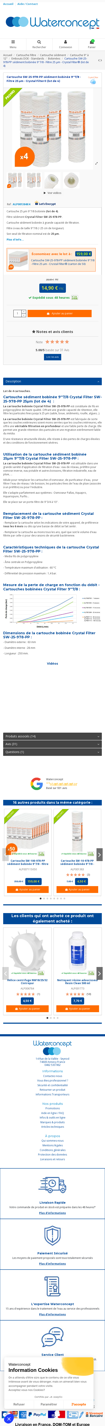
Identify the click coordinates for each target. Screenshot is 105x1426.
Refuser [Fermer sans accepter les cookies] (19, 1404)
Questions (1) (52, 752)
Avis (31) (52, 744)
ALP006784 (27, 988)
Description (52, 381)
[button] (9, 1419)
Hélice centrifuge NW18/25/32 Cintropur (27, 981)
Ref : (9, 204)
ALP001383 (77, 869)
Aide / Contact (27, 4)
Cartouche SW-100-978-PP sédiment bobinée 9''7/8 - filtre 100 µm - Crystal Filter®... (27, 864)
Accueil (8, 4)
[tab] (52, 382)
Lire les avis (52, 356)
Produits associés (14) (52, 736)
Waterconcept (54, 779)
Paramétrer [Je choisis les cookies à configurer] (49, 1404)
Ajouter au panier (60, 313)
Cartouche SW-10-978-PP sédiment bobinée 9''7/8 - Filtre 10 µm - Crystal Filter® (77, 864)
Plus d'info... (15, 239)
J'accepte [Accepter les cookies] (78, 1404)
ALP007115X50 (28, 869)
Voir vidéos (52, 193)
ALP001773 (77, 988)
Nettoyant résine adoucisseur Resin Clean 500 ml (77, 981)
